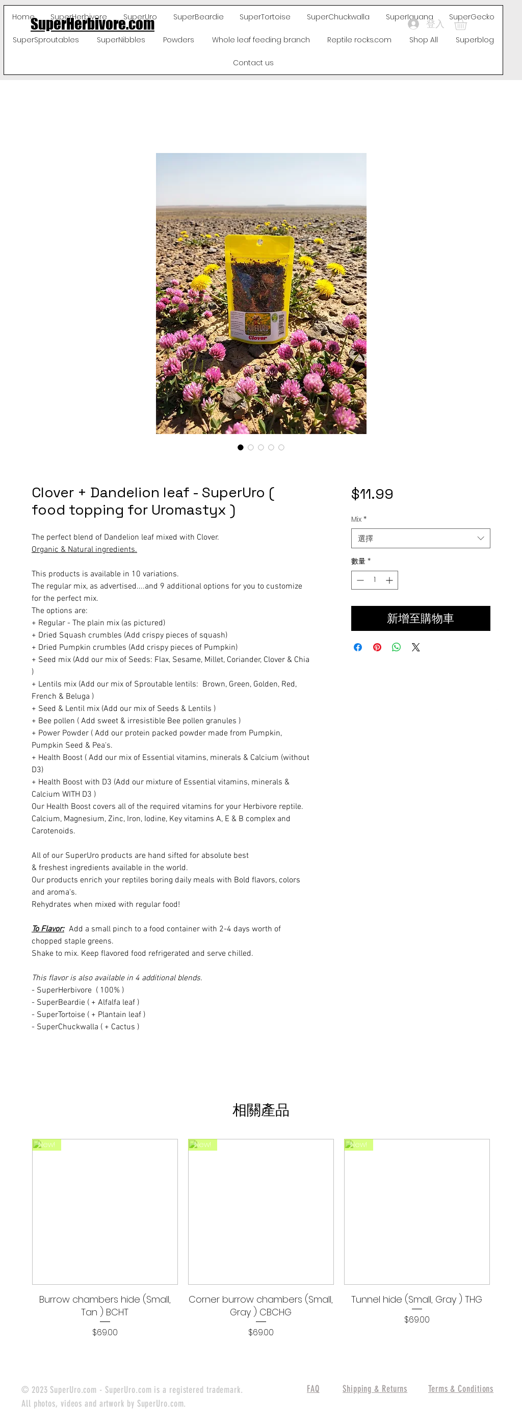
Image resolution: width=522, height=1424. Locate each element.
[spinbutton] (375, 580)
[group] (261, 1238)
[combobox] (420, 538)
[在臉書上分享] (358, 647)
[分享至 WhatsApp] (396, 647)
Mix (359, 519)
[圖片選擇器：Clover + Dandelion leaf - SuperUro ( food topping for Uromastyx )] (241, 447)
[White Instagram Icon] (497, 738)
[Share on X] (416, 647)
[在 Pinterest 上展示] (377, 647)
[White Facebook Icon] (497, 687)
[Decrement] (359, 580)
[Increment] (390, 580)
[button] (468, 23)
